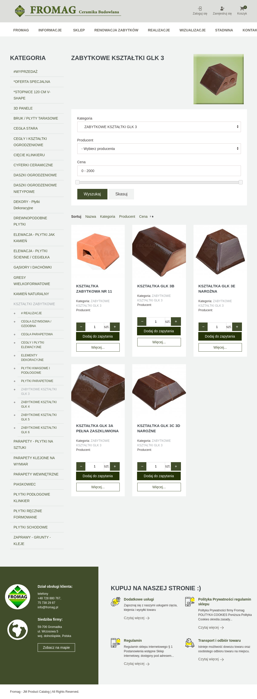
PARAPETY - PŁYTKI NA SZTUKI (33, 444)
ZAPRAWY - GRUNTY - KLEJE (32, 540)
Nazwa (90, 216)
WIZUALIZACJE (192, 30)
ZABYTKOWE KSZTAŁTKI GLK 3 (39, 392)
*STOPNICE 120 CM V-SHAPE (32, 95)
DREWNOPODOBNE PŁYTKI (30, 221)
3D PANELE (23, 108)
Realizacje (159, 30)
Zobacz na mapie (56, 648)
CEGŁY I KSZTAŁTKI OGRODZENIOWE (30, 142)
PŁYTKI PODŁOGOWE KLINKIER (32, 497)
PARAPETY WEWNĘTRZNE (36, 474)
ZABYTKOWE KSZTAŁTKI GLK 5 (39, 417)
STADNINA (224, 30)
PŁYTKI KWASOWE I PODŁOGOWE (35, 370)
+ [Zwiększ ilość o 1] (115, 327)
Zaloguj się (200, 10)
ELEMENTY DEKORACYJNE (32, 358)
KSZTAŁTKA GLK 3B (155, 286)
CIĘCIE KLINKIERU (29, 155)
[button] (245, 8)
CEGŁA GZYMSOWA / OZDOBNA (36, 324)
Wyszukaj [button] (92, 194)
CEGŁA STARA (26, 128)
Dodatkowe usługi (139, 599)
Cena (143, 216)
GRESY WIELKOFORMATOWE (32, 281)
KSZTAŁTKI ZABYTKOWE (34, 304)
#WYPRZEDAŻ (26, 72)
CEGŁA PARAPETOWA (37, 334)
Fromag (21, 30)
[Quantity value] (94, 326)
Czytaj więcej (137, 618)
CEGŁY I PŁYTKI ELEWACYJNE (32, 345)
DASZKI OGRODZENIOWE (35, 175)
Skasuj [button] (121, 194)
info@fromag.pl (48, 607)
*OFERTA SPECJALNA (32, 82)
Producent (85, 140)
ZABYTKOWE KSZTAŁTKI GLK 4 (39, 404)
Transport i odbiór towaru (219, 640)
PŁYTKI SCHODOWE (31, 527)
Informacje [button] (50, 30)
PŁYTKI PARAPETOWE (37, 381)
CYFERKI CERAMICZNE (33, 165)
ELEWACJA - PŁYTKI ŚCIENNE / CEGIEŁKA (32, 254)
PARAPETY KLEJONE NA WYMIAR (34, 461)
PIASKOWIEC (25, 484)
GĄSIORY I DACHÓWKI (33, 267)
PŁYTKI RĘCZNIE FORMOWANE (28, 514)
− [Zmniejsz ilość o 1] (81, 327)
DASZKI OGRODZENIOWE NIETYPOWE (35, 188)
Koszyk (242, 10)
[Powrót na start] (73, 11)
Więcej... (98, 347)
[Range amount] (159, 171)
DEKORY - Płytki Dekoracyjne (27, 205)
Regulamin (133, 640)
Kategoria (84, 118)
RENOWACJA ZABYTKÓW (116, 30)
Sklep (79, 30)
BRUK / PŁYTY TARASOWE (36, 118)
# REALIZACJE (31, 313)
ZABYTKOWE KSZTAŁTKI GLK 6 (39, 430)
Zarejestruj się (222, 10)
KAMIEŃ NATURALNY (31, 294)
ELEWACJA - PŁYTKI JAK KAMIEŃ (34, 238)
